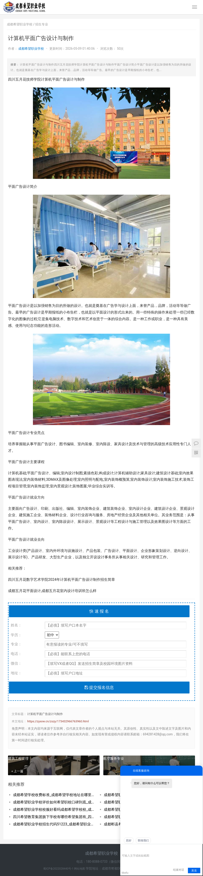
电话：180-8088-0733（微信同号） (101, 861)
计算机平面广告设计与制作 (45, 714)
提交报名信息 (99, 687)
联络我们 (143, 840)
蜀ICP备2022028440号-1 (58, 868)
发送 (194, 870)
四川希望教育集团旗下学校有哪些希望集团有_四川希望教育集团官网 (54, 817)
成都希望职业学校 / (21, 24)
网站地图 (80, 868)
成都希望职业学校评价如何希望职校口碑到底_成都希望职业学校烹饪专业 (54, 802)
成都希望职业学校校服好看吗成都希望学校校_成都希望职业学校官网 (54, 809)
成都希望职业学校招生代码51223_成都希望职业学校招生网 (54, 824)
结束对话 (178, 869)
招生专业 (41, 24)
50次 (120, 48)
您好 (128, 840)
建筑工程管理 (18, 758)
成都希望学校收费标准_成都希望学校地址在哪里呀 (54, 795)
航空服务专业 (113, 758)
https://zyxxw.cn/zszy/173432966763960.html (58, 721)
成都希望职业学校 (31, 48)
